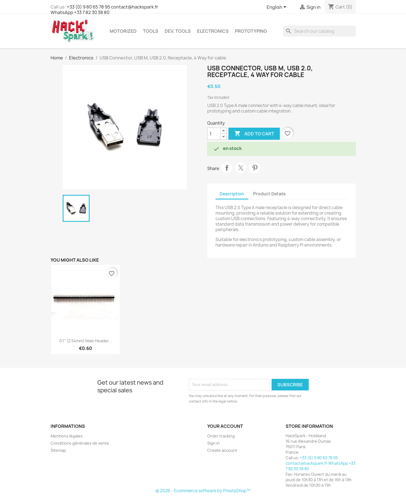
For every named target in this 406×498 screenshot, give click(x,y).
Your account (225, 426)
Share (226, 167)
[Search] (319, 31)
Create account (222, 450)
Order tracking (221, 436)
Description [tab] (232, 194)
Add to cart (254, 133)
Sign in (213, 443)
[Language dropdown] (277, 7)
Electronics (213, 31)
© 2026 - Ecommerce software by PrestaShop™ (203, 491)
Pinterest (254, 167)
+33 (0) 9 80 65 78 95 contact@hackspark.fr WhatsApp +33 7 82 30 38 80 (104, 9)
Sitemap (58, 450)
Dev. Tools (178, 31)
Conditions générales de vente (80, 443)
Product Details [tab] (269, 194)
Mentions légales (67, 436)
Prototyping (251, 31)
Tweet (240, 167)
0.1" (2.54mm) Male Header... (85, 340)
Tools (150, 31)
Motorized (123, 31)
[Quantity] (213, 134)
